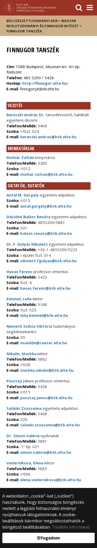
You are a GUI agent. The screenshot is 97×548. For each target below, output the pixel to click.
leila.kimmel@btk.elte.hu (43, 315)
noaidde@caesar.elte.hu (43, 342)
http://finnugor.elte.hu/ (45, 83)
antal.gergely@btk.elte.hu (45, 206)
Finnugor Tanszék (24, 31)
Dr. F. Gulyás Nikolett (27, 244)
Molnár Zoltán (20, 157)
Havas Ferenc (19, 271)
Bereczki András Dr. (25, 114)
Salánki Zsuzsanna (24, 408)
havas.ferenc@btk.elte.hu (44, 288)
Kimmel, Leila (19, 298)
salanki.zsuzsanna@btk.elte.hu (49, 424)
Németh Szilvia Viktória (29, 326)
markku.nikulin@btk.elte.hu (46, 370)
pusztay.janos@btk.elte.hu (45, 397)
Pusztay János (20, 380)
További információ (71, 527)
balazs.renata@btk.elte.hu (45, 233)
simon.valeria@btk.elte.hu (45, 452)
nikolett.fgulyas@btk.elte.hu (48, 260)
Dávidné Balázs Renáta (28, 216)
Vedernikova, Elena (24, 462)
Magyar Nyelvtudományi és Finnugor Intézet (42, 23)
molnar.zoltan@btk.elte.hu (45, 174)
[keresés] (79, 8)
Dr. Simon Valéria (23, 435)
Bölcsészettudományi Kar (31, 20)
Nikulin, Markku (21, 353)
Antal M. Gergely (22, 195)
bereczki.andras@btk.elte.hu (47, 136)
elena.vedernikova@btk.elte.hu (50, 479)
